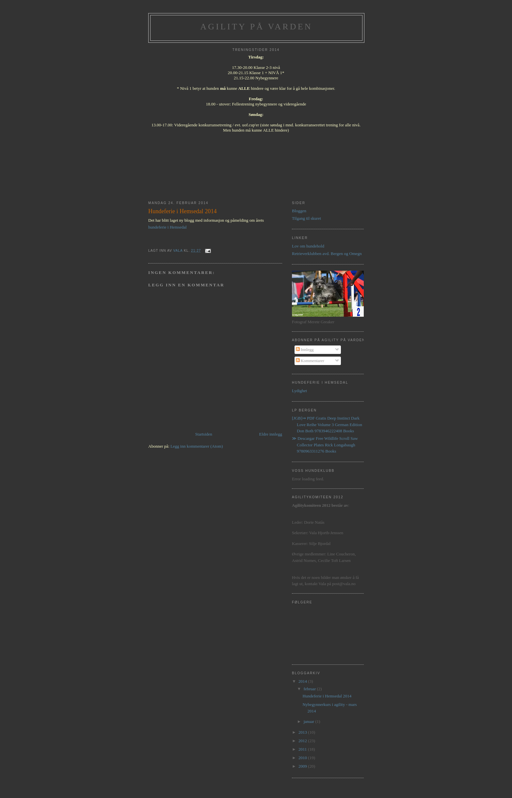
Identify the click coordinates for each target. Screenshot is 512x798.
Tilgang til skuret (306, 218)
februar (310, 688)
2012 (303, 740)
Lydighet (299, 390)
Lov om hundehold (308, 246)
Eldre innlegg (270, 434)
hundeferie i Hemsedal (167, 227)
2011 (303, 749)
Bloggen (299, 210)
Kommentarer (310, 360)
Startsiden (203, 434)
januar (309, 721)
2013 (303, 732)
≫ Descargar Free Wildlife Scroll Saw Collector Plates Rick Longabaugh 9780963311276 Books (325, 445)
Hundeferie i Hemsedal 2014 (326, 696)
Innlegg (305, 349)
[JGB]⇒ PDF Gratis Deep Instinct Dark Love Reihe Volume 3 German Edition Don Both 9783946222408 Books (327, 424)
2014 (303, 681)
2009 (303, 766)
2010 (303, 757)
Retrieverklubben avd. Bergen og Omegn (327, 253)
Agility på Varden (256, 26)
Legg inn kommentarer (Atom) (196, 446)
